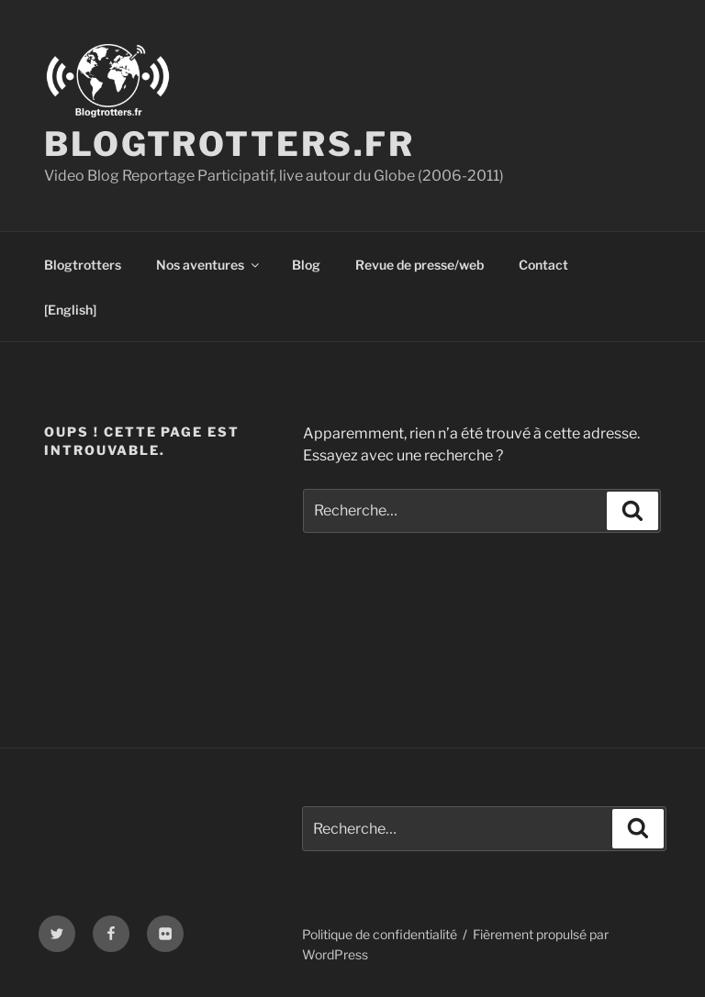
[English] (70, 309)
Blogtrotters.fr (229, 144)
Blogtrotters (82, 264)
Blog (306, 264)
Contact (543, 264)
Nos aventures (209, 264)
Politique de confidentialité (379, 934)
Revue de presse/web (419, 264)
